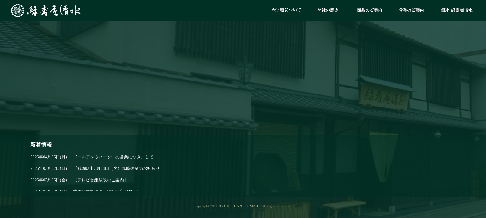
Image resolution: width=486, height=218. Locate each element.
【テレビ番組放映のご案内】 (79, 180)
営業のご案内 (411, 10)
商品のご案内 (369, 10)
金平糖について (286, 10)
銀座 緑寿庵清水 (457, 10)
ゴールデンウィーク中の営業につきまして (91, 157)
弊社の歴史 (328, 10)
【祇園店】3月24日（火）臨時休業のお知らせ (95, 168)
